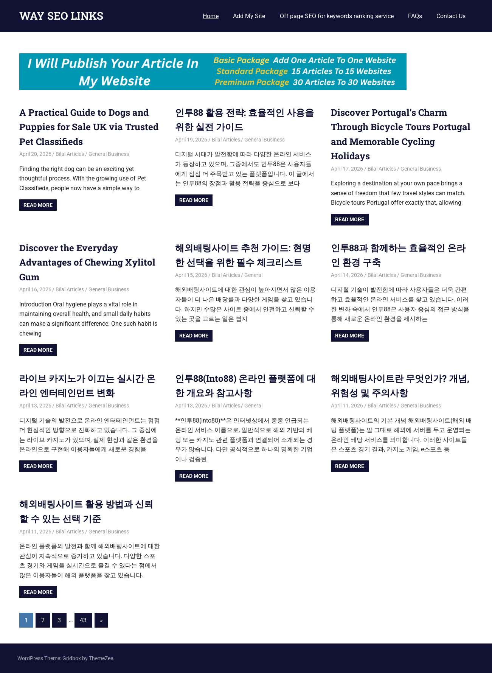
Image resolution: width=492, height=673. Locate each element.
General (253, 275)
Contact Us (451, 16)
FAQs (415, 16)
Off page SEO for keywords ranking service (337, 16)
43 (83, 620)
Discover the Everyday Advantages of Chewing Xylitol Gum (87, 262)
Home (211, 16)
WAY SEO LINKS (61, 16)
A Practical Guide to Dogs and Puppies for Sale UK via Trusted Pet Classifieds (88, 127)
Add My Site (249, 16)
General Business (108, 154)
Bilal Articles (70, 154)
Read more (38, 205)
